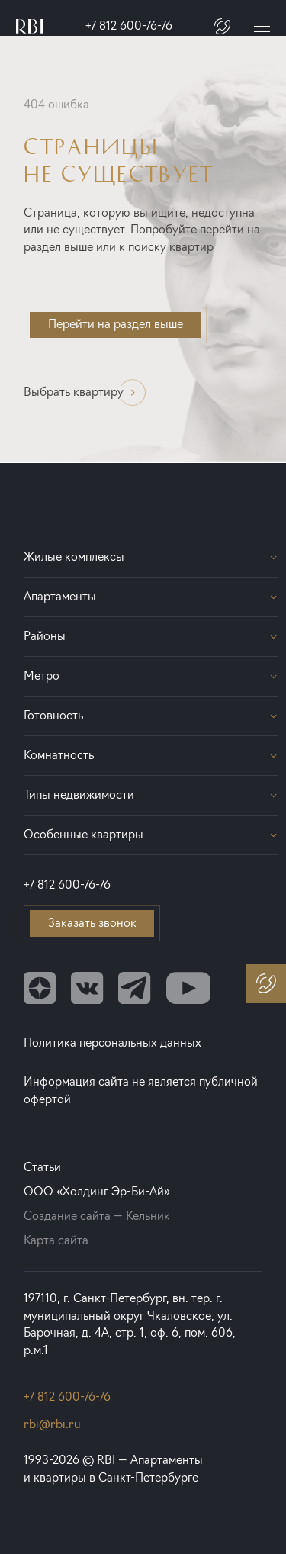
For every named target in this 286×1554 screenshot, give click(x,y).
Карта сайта (56, 1240)
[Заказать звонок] (222, 26)
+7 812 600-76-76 (128, 25)
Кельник (148, 1215)
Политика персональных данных (112, 1042)
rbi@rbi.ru (52, 1424)
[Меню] (262, 27)
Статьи (42, 1167)
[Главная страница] (29, 26)
